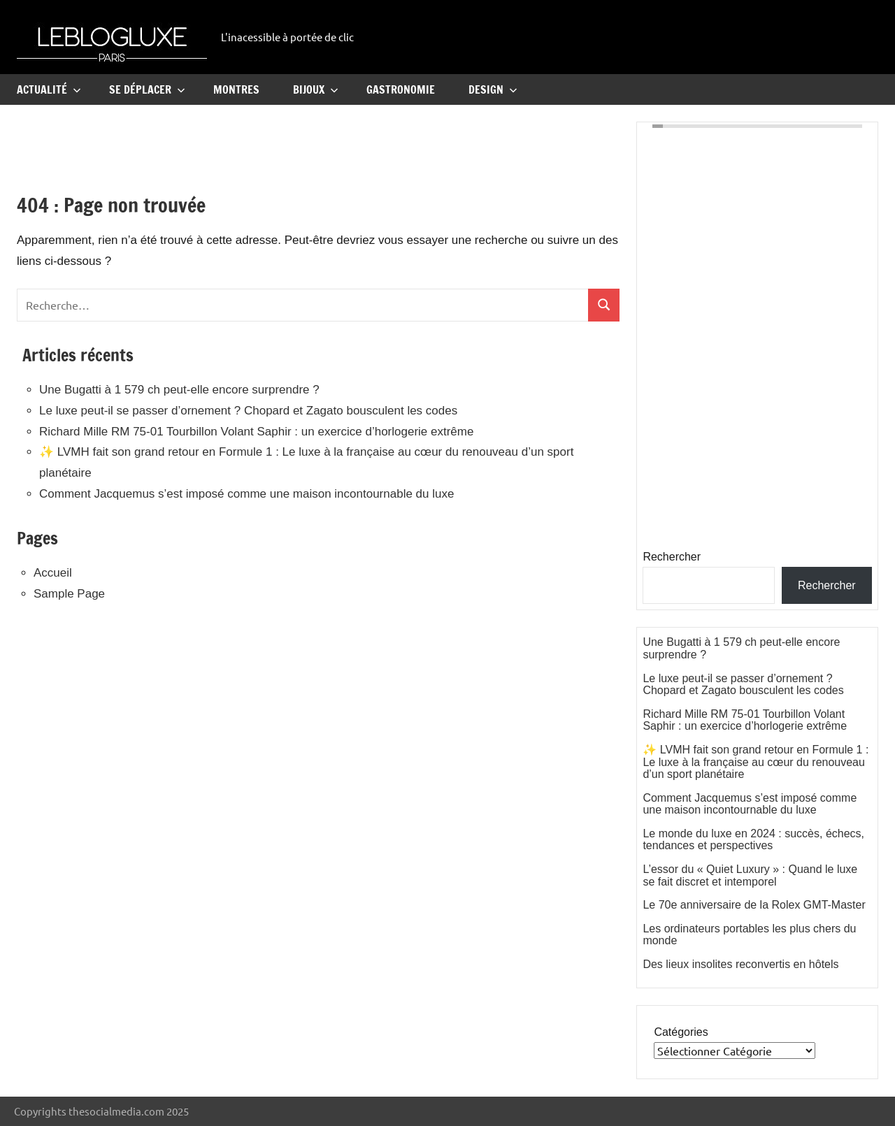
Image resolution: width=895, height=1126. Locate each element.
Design (492, 89)
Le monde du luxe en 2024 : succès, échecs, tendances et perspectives (753, 840)
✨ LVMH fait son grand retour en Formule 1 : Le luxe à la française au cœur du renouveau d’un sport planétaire (755, 762)
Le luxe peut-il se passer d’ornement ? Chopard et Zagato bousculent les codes (248, 410)
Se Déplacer (147, 89)
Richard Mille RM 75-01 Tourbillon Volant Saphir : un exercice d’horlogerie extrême (256, 431)
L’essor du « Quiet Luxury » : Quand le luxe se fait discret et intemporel (750, 875)
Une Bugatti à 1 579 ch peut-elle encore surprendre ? (179, 389)
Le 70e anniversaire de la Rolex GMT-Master (754, 905)
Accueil (53, 572)
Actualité (49, 89)
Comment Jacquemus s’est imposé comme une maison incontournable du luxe (246, 493)
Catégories (681, 1032)
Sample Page (69, 593)
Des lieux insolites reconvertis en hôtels (740, 964)
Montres (236, 89)
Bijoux (315, 89)
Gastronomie (400, 89)
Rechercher (672, 557)
